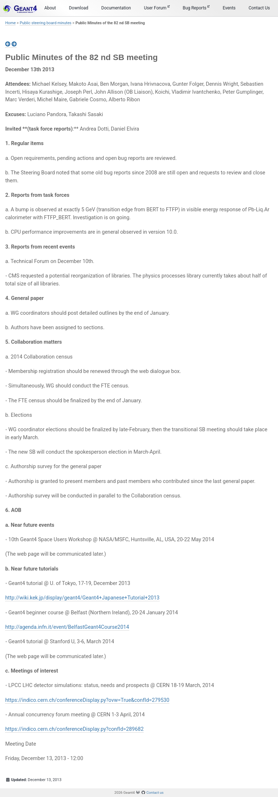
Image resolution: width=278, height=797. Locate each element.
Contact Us (259, 7)
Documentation (116, 7)
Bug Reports (196, 7)
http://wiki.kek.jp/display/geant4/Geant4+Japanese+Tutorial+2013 (82, 598)
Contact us (155, 792)
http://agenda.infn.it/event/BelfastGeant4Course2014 (67, 627)
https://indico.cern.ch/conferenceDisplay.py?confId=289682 (74, 729)
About (50, 7)
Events (229, 7)
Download (78, 7)
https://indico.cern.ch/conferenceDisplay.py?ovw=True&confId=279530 (87, 700)
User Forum (157, 7)
